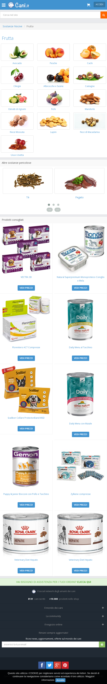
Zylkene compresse (81, 494)
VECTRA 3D (26, 277)
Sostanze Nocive (12, 26)
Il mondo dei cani (53, 607)
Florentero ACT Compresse (26, 347)
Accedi (99, 4)
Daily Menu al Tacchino (80, 347)
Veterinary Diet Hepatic (26, 559)
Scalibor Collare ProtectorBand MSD (26, 417)
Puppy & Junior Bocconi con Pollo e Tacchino (26, 494)
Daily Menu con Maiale (80, 423)
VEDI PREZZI (26, 287)
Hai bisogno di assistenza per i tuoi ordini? (53, 582)
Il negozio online (53, 624)
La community (53, 616)
